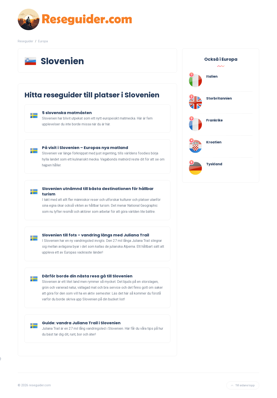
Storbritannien (219, 98)
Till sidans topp (243, 385)
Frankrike (214, 120)
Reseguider (25, 41)
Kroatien (213, 142)
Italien (211, 76)
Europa (43, 41)
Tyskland (214, 164)
